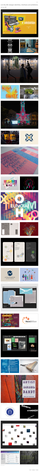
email (30, 469)
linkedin (37, 469)
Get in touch (3, 7)
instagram (33, 469)
